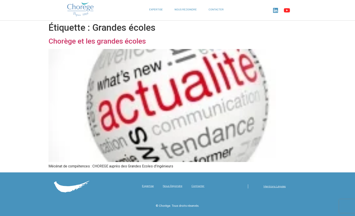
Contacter (216, 9)
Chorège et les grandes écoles (97, 41)
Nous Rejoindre (186, 9)
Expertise (156, 9)
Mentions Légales (275, 186)
